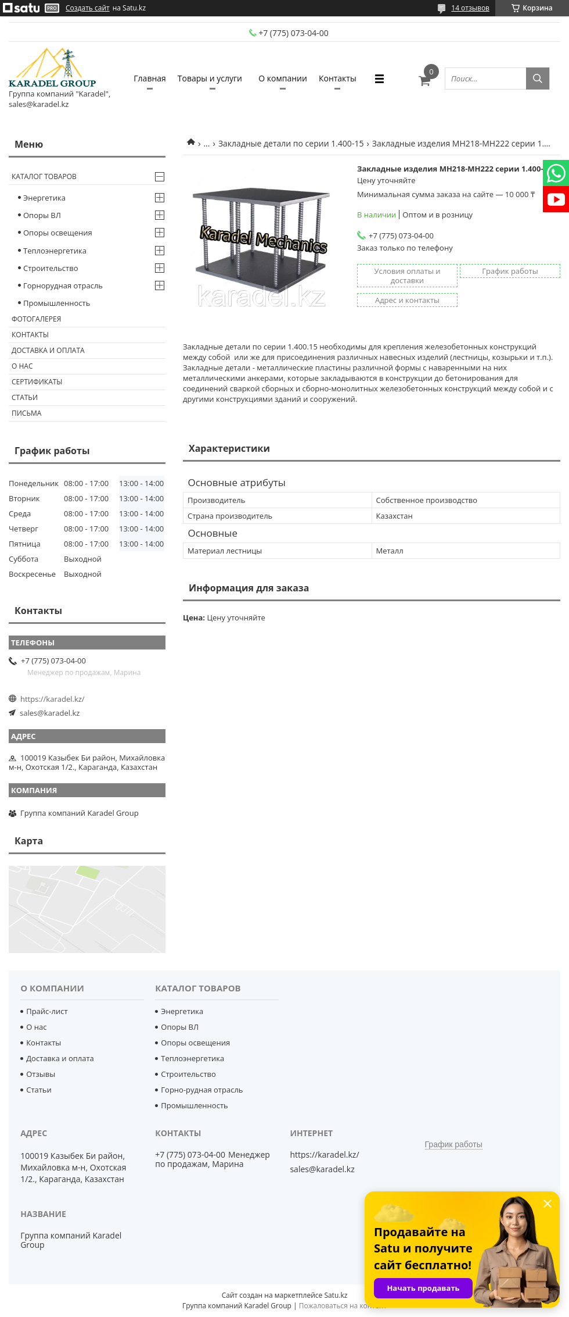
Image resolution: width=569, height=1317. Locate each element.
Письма (26, 413)
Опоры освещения (57, 232)
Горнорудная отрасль (63, 285)
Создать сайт (88, 8)
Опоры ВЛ (42, 215)
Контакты (337, 78)
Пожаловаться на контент (343, 1306)
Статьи (25, 397)
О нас (22, 366)
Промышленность (56, 303)
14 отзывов (470, 8)
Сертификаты (37, 382)
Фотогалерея (36, 319)
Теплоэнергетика (55, 250)
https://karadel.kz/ (52, 699)
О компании (282, 78)
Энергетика (44, 197)
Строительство (50, 268)
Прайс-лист (46, 1011)
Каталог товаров (44, 176)
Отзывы (40, 1074)
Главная (150, 78)
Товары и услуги (210, 78)
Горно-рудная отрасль (202, 1089)
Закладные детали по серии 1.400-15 (290, 143)
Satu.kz (335, 1295)
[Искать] (537, 78)
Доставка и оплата (48, 350)
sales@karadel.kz (50, 713)
